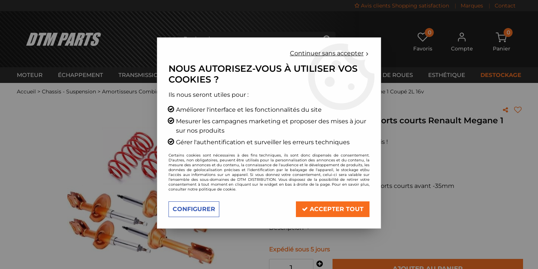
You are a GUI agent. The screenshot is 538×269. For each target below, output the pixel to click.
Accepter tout (333, 209)
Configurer (194, 209)
